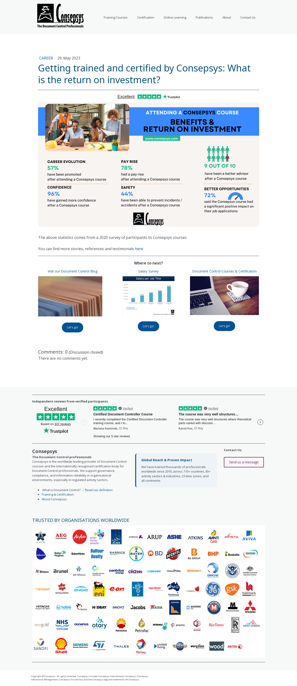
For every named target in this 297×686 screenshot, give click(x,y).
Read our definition (99, 490)
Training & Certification (58, 494)
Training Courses (115, 17)
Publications (204, 17)
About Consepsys (54, 499)
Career (46, 58)
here (139, 248)
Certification (145, 17)
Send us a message (244, 462)
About (226, 17)
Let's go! (72, 327)
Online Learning (175, 17)
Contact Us (248, 17)
